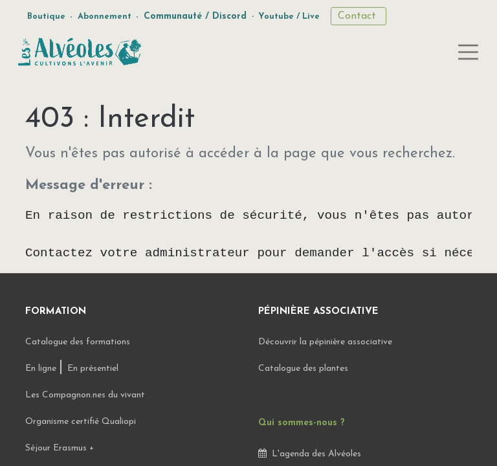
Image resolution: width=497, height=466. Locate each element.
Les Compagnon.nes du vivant (85, 395)
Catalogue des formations (77, 342)
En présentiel (92, 368)
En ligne (42, 368)
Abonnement (104, 16)
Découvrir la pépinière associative (326, 342)
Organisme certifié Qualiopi (80, 422)
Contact (358, 16)
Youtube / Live (289, 16)
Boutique (46, 16)
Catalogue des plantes (303, 368)
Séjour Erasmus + (59, 448)
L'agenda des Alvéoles (309, 454)
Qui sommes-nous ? (301, 423)
